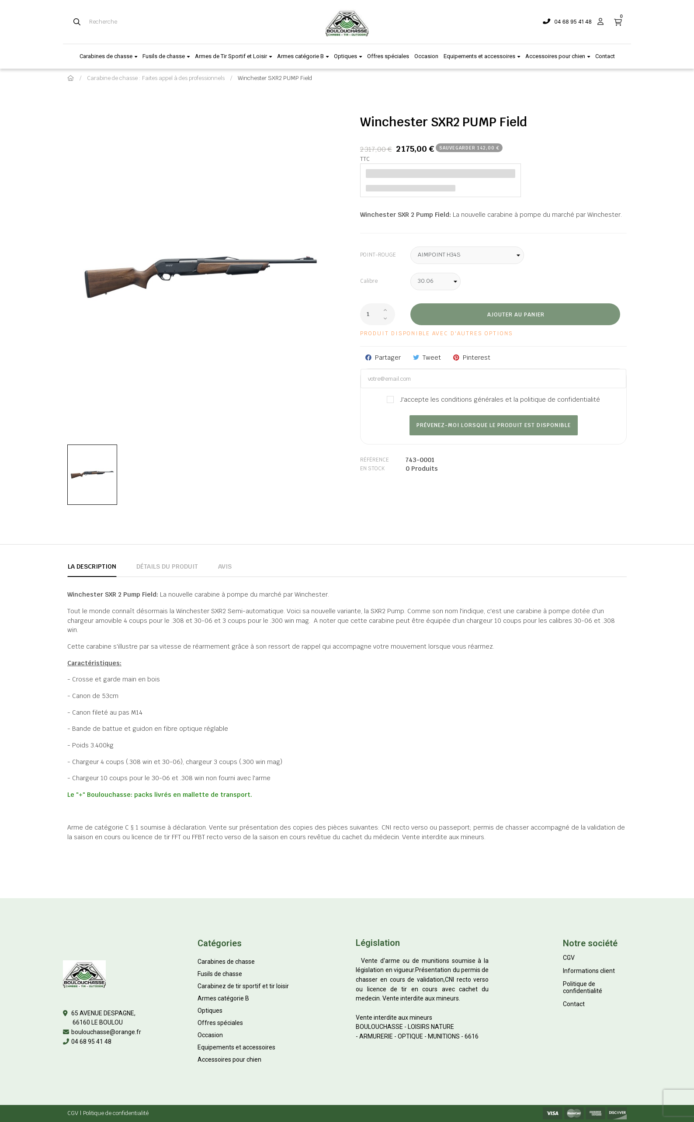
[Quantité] (377, 314)
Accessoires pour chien (229, 1059)
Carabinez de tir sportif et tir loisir (243, 986)
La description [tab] (92, 566)
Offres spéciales (220, 1022)
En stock (372, 468)
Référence (374, 459)
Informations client (589, 970)
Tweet (432, 357)
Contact (574, 1003)
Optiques (210, 1010)
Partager (388, 357)
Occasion (210, 1035)
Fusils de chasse (220, 973)
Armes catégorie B (223, 998)
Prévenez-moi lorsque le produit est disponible (493, 425)
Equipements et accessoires (236, 1047)
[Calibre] (435, 281)
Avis (225, 566)
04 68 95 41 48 (573, 21)
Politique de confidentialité (582, 987)
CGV (569, 957)
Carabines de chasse (226, 961)
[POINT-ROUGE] (467, 255)
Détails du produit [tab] (167, 566)
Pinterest (476, 357)
